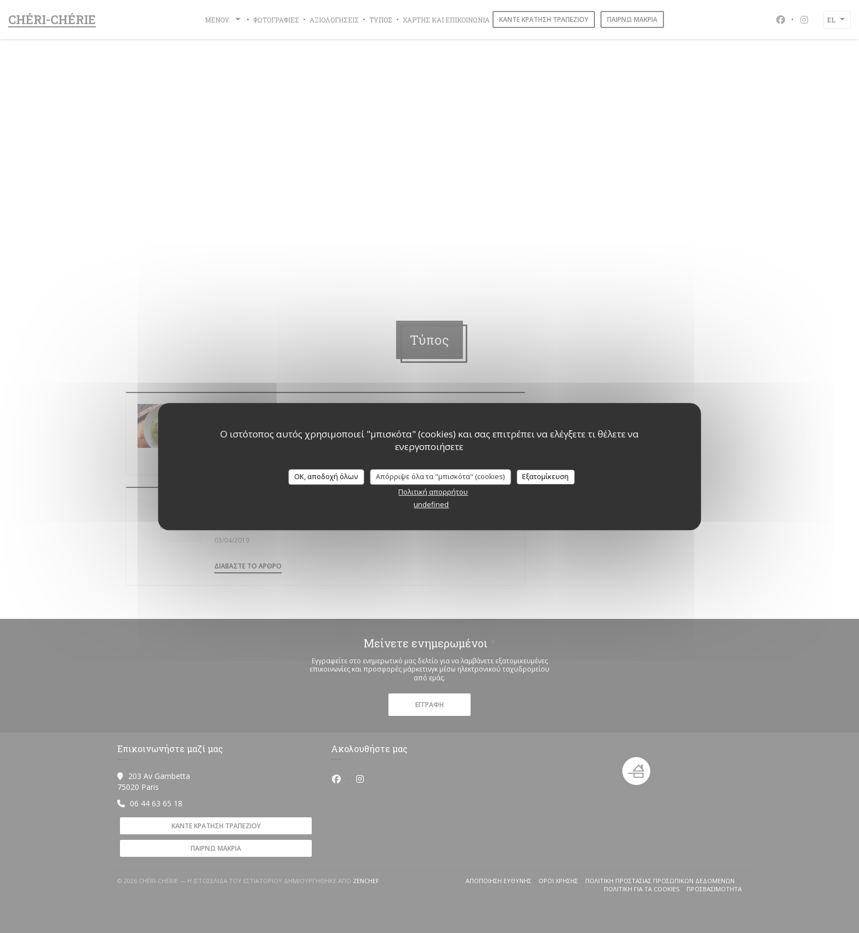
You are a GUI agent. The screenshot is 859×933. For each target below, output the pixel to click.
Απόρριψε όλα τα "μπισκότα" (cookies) (440, 476)
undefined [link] (431, 504)
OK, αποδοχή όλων (326, 476)
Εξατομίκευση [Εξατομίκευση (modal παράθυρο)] (545, 476)
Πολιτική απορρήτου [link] (433, 492)
